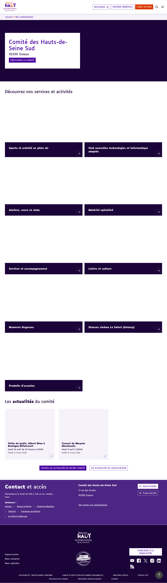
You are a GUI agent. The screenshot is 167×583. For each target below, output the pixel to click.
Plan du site (143, 575)
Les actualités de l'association (108, 468)
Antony (8, 506)
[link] (83, 559)
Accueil (8, 17)
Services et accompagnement (28, 268)
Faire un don (144, 7)
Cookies (114, 579)
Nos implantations (24, 17)
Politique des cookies (58, 579)
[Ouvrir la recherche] (156, 6)
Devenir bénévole (123, 7)
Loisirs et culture (99, 268)
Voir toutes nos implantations (92, 505)
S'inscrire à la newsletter (145, 551)
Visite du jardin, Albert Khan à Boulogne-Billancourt (26, 444)
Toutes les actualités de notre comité (63, 468)
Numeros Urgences (21, 327)
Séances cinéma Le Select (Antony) (111, 327)
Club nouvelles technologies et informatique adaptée (118, 149)
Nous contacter (12, 559)
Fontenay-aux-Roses (30, 511)
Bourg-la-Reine (24, 506)
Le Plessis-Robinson (17, 516)
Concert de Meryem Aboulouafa (73, 444)
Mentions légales (120, 575)
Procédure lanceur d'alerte (89, 579)
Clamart (12, 511)
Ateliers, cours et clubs (24, 209)
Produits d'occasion (22, 385)
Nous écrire (147, 486)
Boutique (99, 7)
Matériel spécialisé (100, 209)
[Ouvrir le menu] (162, 6)
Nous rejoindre (12, 563)
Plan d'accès (148, 493)
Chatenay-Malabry (45, 506)
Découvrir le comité (22, 60)
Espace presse (12, 554)
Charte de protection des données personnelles (82, 575)
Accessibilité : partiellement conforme (35, 575)
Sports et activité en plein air (28, 147)
